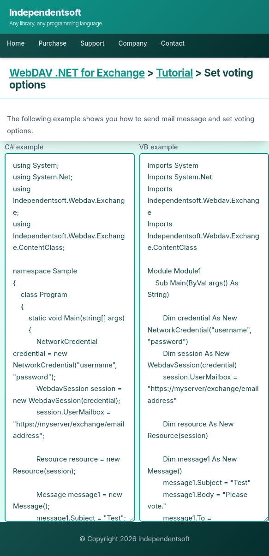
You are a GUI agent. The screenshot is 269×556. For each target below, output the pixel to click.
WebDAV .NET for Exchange (77, 72)
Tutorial (174, 72)
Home (15, 43)
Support (92, 43)
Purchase (52, 43)
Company (132, 43)
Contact (173, 43)
